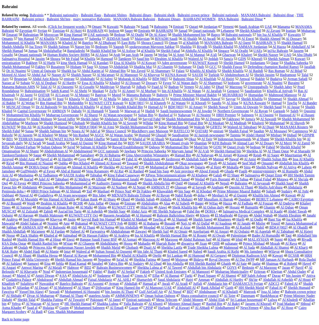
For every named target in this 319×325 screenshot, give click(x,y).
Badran (173, 87)
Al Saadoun (223, 223)
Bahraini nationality (64, 15)
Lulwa (272, 300)
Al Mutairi (82, 95)
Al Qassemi (65, 87)
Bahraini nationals (225, 15)
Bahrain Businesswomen (114, 267)
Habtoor (73, 267)
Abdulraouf (45, 280)
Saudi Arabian (249, 27)
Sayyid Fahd (151, 119)
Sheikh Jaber (89, 119)
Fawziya (8, 292)
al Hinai (55, 239)
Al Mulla (109, 99)
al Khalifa (148, 51)
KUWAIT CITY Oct (83, 215)
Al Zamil (303, 143)
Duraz (276, 275)
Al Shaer (84, 288)
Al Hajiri (227, 79)
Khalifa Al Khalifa (203, 71)
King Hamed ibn (128, 288)
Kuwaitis (294, 35)
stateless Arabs (99, 296)
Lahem (307, 167)
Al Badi (37, 312)
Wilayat (274, 251)
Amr (66, 223)
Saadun (259, 131)
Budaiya (276, 79)
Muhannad (277, 123)
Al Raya (291, 243)
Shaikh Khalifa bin (103, 123)
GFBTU (216, 127)
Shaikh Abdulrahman (159, 163)
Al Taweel (174, 267)
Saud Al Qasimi (81, 143)
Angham (217, 187)
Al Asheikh (95, 211)
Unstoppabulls (258, 87)
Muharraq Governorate (62, 115)
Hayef (306, 263)
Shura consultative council (200, 296)
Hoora (128, 243)
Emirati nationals (138, 300)
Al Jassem (25, 135)
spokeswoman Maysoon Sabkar (152, 47)
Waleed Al (195, 59)
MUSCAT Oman (18, 107)
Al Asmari (129, 239)
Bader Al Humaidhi (266, 235)
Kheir (292, 239)
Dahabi (76, 111)
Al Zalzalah (29, 211)
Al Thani (88, 227)
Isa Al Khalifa (145, 235)
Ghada (229, 171)
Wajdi (31, 203)
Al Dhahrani (107, 43)
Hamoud (107, 59)
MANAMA (48, 43)
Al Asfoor (128, 51)
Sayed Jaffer (66, 119)
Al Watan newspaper (118, 115)
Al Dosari (41, 288)
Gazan (133, 308)
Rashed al (165, 115)
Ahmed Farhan (25, 147)
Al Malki (86, 207)
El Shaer (233, 175)
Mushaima (25, 175)
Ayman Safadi (297, 79)
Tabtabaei (62, 179)
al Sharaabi (302, 151)
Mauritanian (293, 155)
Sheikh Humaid (299, 288)
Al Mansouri (129, 75)
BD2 (87, 267)
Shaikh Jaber (283, 87)
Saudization (253, 91)
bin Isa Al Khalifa (270, 35)
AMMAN (59, 111)
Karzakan (176, 139)
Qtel (5, 183)
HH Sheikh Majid (251, 288)
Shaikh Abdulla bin (156, 183)
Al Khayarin (29, 271)
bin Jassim (293, 275)
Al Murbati (148, 91)
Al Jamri (114, 300)
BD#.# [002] (278, 227)
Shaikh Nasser (81, 75)
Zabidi (48, 211)
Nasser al (8, 83)
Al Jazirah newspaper (209, 135)
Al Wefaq (28, 103)
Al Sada (249, 247)
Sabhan (11, 227)
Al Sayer (52, 304)
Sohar (162, 127)
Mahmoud (231, 247)
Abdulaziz (295, 187)
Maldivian (107, 87)
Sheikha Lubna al (149, 267)
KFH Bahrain (222, 143)
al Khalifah (191, 43)
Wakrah (199, 127)
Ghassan (181, 187)
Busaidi (170, 223)
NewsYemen (249, 308)
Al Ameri (128, 91)
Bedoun (119, 35)
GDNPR (308, 135)
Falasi (180, 71)
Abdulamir (29, 187)
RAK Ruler (10, 251)
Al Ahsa (232, 103)
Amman (204, 280)
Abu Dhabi (304, 55)
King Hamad (73, 35)
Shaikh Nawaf (210, 99)
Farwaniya (97, 231)
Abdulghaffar (52, 51)
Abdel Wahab (263, 215)
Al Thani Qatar (278, 151)
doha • (202, 195)
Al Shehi (80, 91)
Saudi (145, 27)
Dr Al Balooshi (46, 107)
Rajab (257, 155)
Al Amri (178, 55)
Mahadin (144, 243)
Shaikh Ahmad (298, 99)
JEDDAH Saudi (117, 39)
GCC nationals (108, 151)
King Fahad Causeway (124, 175)
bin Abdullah (129, 227)
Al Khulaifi (230, 292)
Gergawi (233, 91)
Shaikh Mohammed (296, 119)
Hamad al (150, 284)
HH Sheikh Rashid (202, 263)
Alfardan (23, 288)
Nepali (224, 183)
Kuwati (242, 155)
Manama (283, 27)
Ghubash (78, 123)
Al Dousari (213, 119)
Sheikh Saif (160, 231)
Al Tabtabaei (285, 231)
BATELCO (182, 131)
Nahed (197, 251)
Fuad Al (157, 87)
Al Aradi (181, 284)
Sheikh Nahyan (267, 167)
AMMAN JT (160, 187)
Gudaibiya (45, 195)
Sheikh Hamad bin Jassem (73, 259)
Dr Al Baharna (109, 155)
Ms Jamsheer (253, 251)
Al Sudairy (136, 263)
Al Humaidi (95, 111)
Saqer (129, 31)
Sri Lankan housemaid (246, 300)
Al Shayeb (297, 123)
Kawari (277, 255)
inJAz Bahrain (278, 51)
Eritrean (260, 271)
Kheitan (276, 271)
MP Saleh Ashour (253, 275)
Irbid (239, 239)
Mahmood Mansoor (283, 95)
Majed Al (23, 275)
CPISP (148, 308)
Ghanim (269, 207)
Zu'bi (113, 91)
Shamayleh (144, 280)
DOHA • (211, 211)
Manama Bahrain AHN (18, 87)
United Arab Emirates (171, 271)
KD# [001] (136, 103)
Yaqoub (118, 47)
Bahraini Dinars (169, 19)
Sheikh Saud (272, 107)
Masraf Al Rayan (75, 255)
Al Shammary (161, 71)
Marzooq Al (151, 239)
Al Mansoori (201, 271)
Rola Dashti (307, 259)
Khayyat (56, 219)
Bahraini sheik (164, 15)
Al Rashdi (256, 71)
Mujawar (181, 259)
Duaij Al (150, 247)
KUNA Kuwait (176, 75)
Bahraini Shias (183, 79)
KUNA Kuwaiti (254, 103)
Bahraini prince (33, 19)
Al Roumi (199, 235)
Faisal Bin (195, 123)
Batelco (87, 43)
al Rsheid (290, 263)
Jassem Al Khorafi (258, 304)
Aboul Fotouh (209, 171)
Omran (114, 203)
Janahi (311, 215)
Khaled (115, 83)
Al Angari (9, 267)
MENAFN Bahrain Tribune (131, 195)
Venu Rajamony (97, 171)
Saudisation (180, 135)
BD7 (190, 292)
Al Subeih (182, 203)
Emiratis (144, 31)
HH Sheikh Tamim (301, 175)
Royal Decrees (219, 259)
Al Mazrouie (97, 187)
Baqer (199, 203)
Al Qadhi (256, 219)
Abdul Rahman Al (152, 99)
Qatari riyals (236, 147)
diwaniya (187, 243)
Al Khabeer (199, 175)
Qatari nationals (204, 31)
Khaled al (51, 235)
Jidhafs (141, 87)
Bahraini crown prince (193, 15)
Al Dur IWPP (245, 259)
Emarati (12, 35)
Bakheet (32, 63)
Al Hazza (279, 47)
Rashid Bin (214, 304)
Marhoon (31, 123)
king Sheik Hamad (74, 63)
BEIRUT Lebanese (269, 199)
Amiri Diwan (44, 275)
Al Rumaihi (290, 171)
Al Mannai (197, 55)
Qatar (274, 63)
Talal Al (46, 87)
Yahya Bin (115, 263)
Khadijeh (8, 284)
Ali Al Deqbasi (46, 83)
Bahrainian (31, 35)
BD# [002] (160, 79)
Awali (166, 284)
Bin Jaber (99, 195)
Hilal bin (146, 207)
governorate (253, 83)
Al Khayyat (151, 75)
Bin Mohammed (70, 187)
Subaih (271, 191)
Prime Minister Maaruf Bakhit (239, 191)
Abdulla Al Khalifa (199, 51)
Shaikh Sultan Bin (274, 159)
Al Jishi (303, 191)
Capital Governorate (31, 111)
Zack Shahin (29, 235)
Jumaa (33, 51)
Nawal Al (26, 195)
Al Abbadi (202, 308)
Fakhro (40, 67)
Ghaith (226, 263)
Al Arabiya (121, 235)
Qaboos (154, 147)
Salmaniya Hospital (16, 59)
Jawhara (130, 151)
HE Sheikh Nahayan (167, 211)
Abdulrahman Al (56, 151)
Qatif (179, 183)
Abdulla (165, 199)
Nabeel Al (77, 231)
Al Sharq (109, 199)
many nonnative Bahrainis (92, 19)
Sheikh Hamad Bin (173, 235)
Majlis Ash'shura (270, 187)
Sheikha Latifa (171, 247)
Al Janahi (244, 223)
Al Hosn (287, 308)
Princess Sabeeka (153, 151)
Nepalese (104, 259)
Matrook (249, 292)
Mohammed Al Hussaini (82, 292)
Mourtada (44, 207)
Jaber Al (127, 99)
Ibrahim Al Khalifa (54, 203)
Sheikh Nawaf (218, 107)
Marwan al (132, 111)
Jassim (40, 59)
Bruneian (20, 79)
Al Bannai (172, 275)
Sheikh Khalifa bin (288, 139)
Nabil (260, 227)
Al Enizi (114, 159)
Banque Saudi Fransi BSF (98, 239)
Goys (82, 159)
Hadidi (150, 111)
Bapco (215, 35)
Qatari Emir (273, 175)
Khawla (74, 99)
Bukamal (81, 223)
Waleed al (83, 251)
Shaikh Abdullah (14, 231)
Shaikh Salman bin (52, 131)
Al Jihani (24, 255)
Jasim (72, 219)
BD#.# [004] (88, 127)
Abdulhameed (225, 308)
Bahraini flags (91, 15)
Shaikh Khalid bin (103, 51)
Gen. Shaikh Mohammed (66, 312)
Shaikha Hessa (47, 255)
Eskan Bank (89, 199)
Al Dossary (294, 39)
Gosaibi (7, 55)
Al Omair (181, 231)
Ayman (114, 284)
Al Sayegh (130, 123)
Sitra (247, 167)
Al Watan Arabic (121, 135)
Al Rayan (261, 111)
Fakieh (145, 271)
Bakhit (260, 79)
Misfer (260, 223)
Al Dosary (266, 143)
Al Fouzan (265, 203)
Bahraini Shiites (115, 15)
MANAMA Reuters (294, 127)
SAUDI (197, 75)
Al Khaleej (45, 135)
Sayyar (231, 99)
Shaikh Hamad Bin (30, 239)
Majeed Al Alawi (14, 75)
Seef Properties (34, 219)
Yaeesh (114, 111)
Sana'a (228, 59)
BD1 (9, 139)
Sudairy (286, 191)
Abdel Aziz (27, 159)
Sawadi (54, 292)
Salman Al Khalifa (93, 147)
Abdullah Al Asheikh (278, 280)
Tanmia (235, 135)
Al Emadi (117, 308)
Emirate (130, 203)
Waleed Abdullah (182, 99)
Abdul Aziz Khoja (45, 79)
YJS (141, 167)
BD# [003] (176, 107)
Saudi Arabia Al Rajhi (223, 251)
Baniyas (101, 95)
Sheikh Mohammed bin (136, 127)
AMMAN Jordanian (252, 47)
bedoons (234, 83)
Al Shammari (212, 83)
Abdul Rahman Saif (197, 239)
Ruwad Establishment (128, 147)
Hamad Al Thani (71, 296)
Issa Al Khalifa (303, 159)
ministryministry (265, 171)
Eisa (47, 263)
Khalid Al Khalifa (134, 255)
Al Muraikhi (29, 199)
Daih (200, 67)
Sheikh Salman (278, 59)
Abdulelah (120, 67)
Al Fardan (58, 231)
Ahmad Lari (245, 143)
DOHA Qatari (39, 167)
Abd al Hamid (70, 171)
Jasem (148, 55)
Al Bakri (233, 304)
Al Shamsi (228, 275)
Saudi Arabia (55, 143)
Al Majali (55, 267)
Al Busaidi (13, 203)
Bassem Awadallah (116, 215)
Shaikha (186, 47)
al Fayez (49, 171)
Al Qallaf (203, 223)
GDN (242, 59)
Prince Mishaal (253, 243)
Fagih (243, 171)
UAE (268, 27)
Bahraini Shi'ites (58, 19)
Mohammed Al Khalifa (18, 43)
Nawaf (234, 159)
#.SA (63, 275)
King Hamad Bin (170, 123)
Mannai (218, 159)
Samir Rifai (118, 139)
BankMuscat (269, 296)
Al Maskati (216, 123)
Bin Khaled (81, 163)
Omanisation (11, 151)
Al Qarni (244, 43)
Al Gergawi (218, 255)
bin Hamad (26, 39)
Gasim (64, 308)
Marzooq (171, 239)
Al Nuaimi (275, 83)
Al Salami (229, 163)
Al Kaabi (276, 211)
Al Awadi (209, 39)
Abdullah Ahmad (70, 280)
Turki (188, 275)
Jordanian (211, 27)
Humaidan (255, 95)
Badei (112, 271)
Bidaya (198, 259)
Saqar (37, 155)
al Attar (185, 227)
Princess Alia (42, 247)
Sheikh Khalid (290, 147)
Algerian (60, 167)
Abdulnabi (87, 79)
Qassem (48, 187)
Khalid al (139, 139)
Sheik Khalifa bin (185, 207)
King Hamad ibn (111, 143)
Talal (304, 75)
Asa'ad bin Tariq (70, 211)
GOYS (232, 267)
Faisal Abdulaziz (100, 280)
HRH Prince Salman (45, 191)
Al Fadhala (245, 203)
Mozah (275, 243)
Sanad (183, 31)
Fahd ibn (193, 211)
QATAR (44, 95)
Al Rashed (136, 171)
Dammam (248, 296)
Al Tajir (206, 139)
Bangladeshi (76, 51)
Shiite (102, 207)
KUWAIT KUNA (61, 139)
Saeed (165, 259)
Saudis (216, 103)
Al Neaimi (203, 115)
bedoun (255, 147)
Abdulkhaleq (109, 243)
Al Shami (32, 151)
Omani (97, 27)
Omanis (7, 39)
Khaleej (246, 55)
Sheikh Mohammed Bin (213, 227)
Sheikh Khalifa (251, 99)
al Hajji (105, 107)
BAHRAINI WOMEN (199, 19)
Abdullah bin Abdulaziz (204, 267)
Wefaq (162, 55)
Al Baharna (151, 223)
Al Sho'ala (301, 179)
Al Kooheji (45, 127)
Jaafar (256, 263)
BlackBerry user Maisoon (149, 131)
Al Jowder (204, 111)
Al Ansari (196, 107)
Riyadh (202, 47)
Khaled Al (69, 43)
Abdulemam (151, 159)
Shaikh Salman (58, 47)
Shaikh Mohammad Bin (183, 119)
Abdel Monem (193, 300)
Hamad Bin (183, 155)
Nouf (46, 271)
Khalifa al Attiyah (280, 91)
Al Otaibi (137, 35)
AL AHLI (124, 280)
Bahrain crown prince (300, 292)
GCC (213, 67)
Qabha (63, 163)
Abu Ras (270, 308)
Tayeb (212, 163)
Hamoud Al (287, 115)
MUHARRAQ (232, 95)
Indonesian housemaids (234, 139)
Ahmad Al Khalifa (85, 167)
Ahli (74, 227)
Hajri (189, 280)
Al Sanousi (24, 207)
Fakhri (97, 271)
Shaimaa (272, 263)
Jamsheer (8, 171)
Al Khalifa (47, 39)
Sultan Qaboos (51, 147)
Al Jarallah (214, 91)
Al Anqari (222, 231)
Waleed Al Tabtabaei (242, 127)
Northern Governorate (233, 111)
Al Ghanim (165, 67)
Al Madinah (238, 123)
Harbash (164, 308)
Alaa (166, 203)
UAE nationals (98, 35)
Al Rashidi (243, 227)
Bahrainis (36, 15)
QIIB (216, 243)
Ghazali (161, 135)
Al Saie (241, 263)
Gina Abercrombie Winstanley (147, 155)
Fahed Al (291, 284)
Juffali (197, 284)
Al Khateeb (158, 103)
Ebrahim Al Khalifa (168, 59)
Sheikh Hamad (12, 51)
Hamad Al (155, 107)
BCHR (78, 203)
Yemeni (228, 27)
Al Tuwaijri (76, 300)
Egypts (243, 215)
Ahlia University (37, 259)
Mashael (103, 191)
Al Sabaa (241, 179)
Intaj (67, 251)
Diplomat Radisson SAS (249, 255)
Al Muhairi (185, 199)
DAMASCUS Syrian (248, 284)
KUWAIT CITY (123, 207)
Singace (223, 51)
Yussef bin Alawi (31, 292)
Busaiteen (58, 67)
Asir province (184, 171)
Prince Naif (123, 191)
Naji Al (186, 223)
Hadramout (288, 75)
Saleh (294, 111)
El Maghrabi (224, 215)
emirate (69, 79)
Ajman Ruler (65, 207)
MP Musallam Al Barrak (215, 199)
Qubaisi (7, 215)
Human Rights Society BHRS (68, 55)
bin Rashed (81, 135)
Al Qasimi (266, 115)
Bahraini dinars (140, 15)
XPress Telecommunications (165, 175)
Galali (217, 175)
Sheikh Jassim (264, 75)
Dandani (244, 199)
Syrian (42, 31)
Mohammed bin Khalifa (23, 115)
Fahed (270, 147)
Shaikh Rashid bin (45, 243)
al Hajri (215, 167)
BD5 (131, 143)
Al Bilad (296, 71)
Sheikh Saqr (117, 211)
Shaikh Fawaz (232, 67)
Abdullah (130, 284)
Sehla (60, 263)
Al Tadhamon (48, 175)
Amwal (244, 79)
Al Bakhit (9, 103)
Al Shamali (179, 219)
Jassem (299, 51)
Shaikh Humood (55, 123)
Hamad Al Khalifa (201, 183)
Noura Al (78, 131)
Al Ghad (155, 263)
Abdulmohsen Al (236, 75)
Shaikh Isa (68, 71)
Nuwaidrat (46, 284)
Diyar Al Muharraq (40, 296)
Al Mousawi (278, 131)
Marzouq (235, 87)
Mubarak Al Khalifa (132, 79)
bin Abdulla (175, 263)
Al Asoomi (96, 284)
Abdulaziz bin (217, 284)
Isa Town (35, 47)
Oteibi (156, 255)
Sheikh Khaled (250, 31)
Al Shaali (157, 139)
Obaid (125, 199)
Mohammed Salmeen (89, 308)
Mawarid (8, 223)
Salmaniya (252, 175)
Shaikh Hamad (292, 43)
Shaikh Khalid (223, 47)
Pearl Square (207, 275)
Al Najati (139, 187)
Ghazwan (229, 55)
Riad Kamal (77, 263)
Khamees (224, 219)
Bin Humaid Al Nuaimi (36, 163)
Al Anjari (225, 155)
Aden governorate (174, 63)
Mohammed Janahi (125, 179)
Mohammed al (80, 183)
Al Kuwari (148, 63)
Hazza (227, 203)
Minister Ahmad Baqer (184, 304)
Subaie (25, 83)
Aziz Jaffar (96, 203)
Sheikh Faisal (170, 51)
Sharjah (125, 87)
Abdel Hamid (255, 135)
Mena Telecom (166, 300)
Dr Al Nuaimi (16, 71)
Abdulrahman (120, 231)
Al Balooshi (56, 227)
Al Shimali (73, 191)
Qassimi (309, 111)
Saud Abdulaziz (169, 280)
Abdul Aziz (139, 211)
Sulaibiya (27, 284)
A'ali (213, 55)
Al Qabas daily (213, 207)
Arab (116, 55)
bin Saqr (184, 191)
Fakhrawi (233, 119)
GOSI (217, 147)
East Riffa (128, 43)
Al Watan (194, 91)
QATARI (201, 131)
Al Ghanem (86, 243)
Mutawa (282, 179)
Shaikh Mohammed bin (189, 35)
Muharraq (308, 31)
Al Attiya (289, 167)
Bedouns (101, 47)
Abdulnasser (208, 292)
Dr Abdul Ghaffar (92, 139)
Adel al (95, 131)
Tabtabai (96, 175)
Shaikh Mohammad (16, 67)
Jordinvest (172, 159)
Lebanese (227, 31)
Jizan (203, 243)
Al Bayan (163, 195)
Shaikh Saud (284, 183)
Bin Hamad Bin (51, 103)
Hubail (292, 135)
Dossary (151, 83)
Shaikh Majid (110, 247)
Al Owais (219, 235)
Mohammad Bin (176, 147)
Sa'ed (71, 147)
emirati (218, 131)
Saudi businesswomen (176, 111)
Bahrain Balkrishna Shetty (176, 215)
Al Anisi (250, 159)
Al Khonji (155, 304)
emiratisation (11, 63)
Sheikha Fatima (144, 259)
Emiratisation (15, 119)
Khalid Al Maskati (134, 219)
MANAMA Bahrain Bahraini (134, 19)
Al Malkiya (82, 179)
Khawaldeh (165, 191)
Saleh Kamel (60, 91)
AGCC (99, 135)
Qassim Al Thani (241, 187)
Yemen (189, 87)
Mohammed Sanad (176, 179)
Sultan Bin (145, 115)
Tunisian (58, 31)
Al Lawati (62, 95)
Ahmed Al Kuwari (108, 163)
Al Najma (107, 227)
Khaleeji (258, 123)
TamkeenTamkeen (15, 155)
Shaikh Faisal (238, 131)
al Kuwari (182, 308)
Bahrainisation (35, 91)
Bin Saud (122, 275)
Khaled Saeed (177, 251)
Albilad (100, 179)
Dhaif (220, 87)
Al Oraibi (241, 51)
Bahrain (129, 27)
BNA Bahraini (228, 19)
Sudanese (104, 275)
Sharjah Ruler (166, 243)
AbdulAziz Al (82, 275)
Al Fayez (19, 183)
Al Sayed (126, 167)
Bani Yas (274, 219)
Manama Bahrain (138, 95)
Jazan (286, 267)
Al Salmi (106, 79)
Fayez (167, 83)
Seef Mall (249, 163)
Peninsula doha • (14, 191)
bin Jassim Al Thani (119, 292)
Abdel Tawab (297, 211)
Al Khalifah (207, 79)
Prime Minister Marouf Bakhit (195, 95)
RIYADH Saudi (166, 39)
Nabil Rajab (183, 195)
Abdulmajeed (82, 151)
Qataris (200, 167)
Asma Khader (11, 308)
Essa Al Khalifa (93, 83)
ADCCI (273, 284)
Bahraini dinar (283, 15)
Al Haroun (25, 215)
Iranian (291, 31)
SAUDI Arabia (74, 175)
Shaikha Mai (143, 67)
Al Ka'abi (44, 99)
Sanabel (97, 263)
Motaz (63, 135)
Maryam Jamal (182, 151)
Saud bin (143, 59)
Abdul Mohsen (41, 119)
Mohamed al (159, 167)
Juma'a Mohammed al (301, 223)
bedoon (114, 31)
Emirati (178, 27)
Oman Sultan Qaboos (160, 296)
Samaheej (87, 155)
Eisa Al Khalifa (125, 63)
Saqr (90, 67)
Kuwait (290, 195)
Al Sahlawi (14, 263)
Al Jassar (293, 107)
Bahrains (241, 183)
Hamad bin (66, 127)
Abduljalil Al (186, 288)
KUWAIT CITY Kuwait (106, 103)
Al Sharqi (91, 115)
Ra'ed (10, 163)
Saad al (32, 308)
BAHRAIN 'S (266, 43)
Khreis (204, 215)
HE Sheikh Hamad (78, 304)
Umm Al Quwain (246, 107)
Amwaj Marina (32, 267)
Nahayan (184, 115)
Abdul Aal (38, 75)
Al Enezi (247, 39)
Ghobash (132, 247)
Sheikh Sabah (145, 199)
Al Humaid (143, 215)
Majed (116, 95)
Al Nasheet (119, 187)
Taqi (288, 235)
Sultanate (185, 67)
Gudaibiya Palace (18, 280)
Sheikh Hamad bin (227, 151)
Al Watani (178, 103)
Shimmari (275, 99)
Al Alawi (101, 55)
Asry (5, 79)
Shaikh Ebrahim (289, 215)
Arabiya (12, 219)
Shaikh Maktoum (51, 215)
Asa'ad (28, 179)
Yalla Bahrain (133, 304)
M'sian (68, 243)
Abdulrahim (149, 203)
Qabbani (8, 195)
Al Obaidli (300, 227)
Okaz (192, 139)
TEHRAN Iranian (31, 139)
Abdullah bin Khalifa (294, 163)
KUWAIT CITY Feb (108, 223)
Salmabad (70, 235)
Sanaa (29, 131)
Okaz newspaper (191, 163)
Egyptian (25, 31)
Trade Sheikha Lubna (203, 247)
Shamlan (200, 143)
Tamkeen (124, 59)
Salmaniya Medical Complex (243, 211)
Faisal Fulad (262, 179)
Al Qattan (168, 227)
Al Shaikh (190, 39)
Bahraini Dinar (252, 19)
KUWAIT (9, 127)
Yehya (16, 304)
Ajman (103, 67)
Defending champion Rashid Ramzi (273, 67)
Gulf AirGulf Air (151, 292)
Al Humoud (196, 255)
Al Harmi (223, 239)
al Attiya (12, 179)
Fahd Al (131, 159)
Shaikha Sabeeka (296, 63)
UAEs (257, 51)
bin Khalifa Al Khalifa (79, 107)
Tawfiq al (159, 219)
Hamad (276, 103)
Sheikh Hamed (234, 63)
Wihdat (148, 123)
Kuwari (300, 59)
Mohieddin (75, 103)
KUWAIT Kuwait (205, 63)
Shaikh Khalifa (232, 71)
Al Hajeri (306, 231)
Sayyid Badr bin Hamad (98, 219)
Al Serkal (128, 271)
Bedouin (248, 267)
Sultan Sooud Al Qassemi (113, 251)
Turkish (213, 75)
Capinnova (300, 131)
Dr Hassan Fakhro (95, 235)
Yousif (275, 223)
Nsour (10, 235)
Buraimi (294, 83)
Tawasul (132, 163)
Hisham (75, 67)
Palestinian (239, 235)
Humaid (144, 135)
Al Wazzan (33, 304)
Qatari (193, 27)
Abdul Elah (217, 300)
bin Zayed (138, 71)
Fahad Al (275, 288)
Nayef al (46, 159)
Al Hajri (76, 31)
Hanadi (132, 183)
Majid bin (201, 147)
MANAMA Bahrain (218, 43)
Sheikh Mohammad (61, 155)
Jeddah (213, 59)
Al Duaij (268, 127)
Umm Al (141, 275)
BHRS (132, 223)
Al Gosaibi (86, 87)
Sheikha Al (254, 151)
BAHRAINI (164, 31)
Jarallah (309, 67)
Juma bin (150, 179)
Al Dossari (132, 83)
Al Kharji (301, 247)
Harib (240, 219)
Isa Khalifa (294, 219)
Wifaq (213, 203)
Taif (89, 191)
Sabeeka (95, 39)
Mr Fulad (72, 59)
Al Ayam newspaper (72, 195)
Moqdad (149, 227)
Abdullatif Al (300, 47)
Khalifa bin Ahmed (266, 195)
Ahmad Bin (117, 71)
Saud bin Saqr (159, 171)
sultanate (231, 243)
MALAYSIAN (258, 239)
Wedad (200, 179)
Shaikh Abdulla (13, 47)
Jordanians (257, 63)
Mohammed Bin (104, 255)
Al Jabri (205, 87)
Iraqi (60, 99)
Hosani (235, 207)
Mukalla (233, 167)
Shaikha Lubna (107, 304)
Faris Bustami (220, 179)
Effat (156, 275)
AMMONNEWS (127, 296)
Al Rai (118, 171)
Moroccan (51, 35)
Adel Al (44, 179)
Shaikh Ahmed (270, 39)
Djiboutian (103, 288)
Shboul (305, 304)
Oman (173, 43)
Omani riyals (179, 143)
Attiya (310, 275)
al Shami (263, 139)
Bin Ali (26, 127)
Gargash (279, 111)
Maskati (98, 91)
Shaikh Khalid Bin (129, 107)
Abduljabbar (11, 123)
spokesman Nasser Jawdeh (76, 247)
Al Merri (285, 143)
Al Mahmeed (63, 288)
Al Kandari (101, 63)
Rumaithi (251, 207)
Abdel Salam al (31, 223)
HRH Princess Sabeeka (48, 183)
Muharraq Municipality (232, 271)
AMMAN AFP (32, 227)
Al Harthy (69, 83)
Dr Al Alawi (158, 35)
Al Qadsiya (286, 203)
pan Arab (132, 55)
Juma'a (250, 119)
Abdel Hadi (31, 251)
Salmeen (247, 115)
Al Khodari (204, 191)
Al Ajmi (108, 127)
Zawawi (141, 231)
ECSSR (293, 255)
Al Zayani (273, 31)
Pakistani (96, 300)
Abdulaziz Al (113, 119)
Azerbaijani (201, 231)
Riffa (5, 147)
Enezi (70, 239)
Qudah (23, 247)
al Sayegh (199, 187)
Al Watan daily (187, 83)
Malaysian (142, 39)
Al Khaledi (290, 300)
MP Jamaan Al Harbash (277, 259)
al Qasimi (240, 195)
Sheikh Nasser (268, 55)
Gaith (229, 288)
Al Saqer (273, 155)
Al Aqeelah (263, 231)
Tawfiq (292, 103)
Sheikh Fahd (11, 131)
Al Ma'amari (106, 75)
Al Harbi (49, 63)
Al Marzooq (268, 267)
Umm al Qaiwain (43, 71)
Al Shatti (91, 99)
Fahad (132, 119)
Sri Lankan (175, 255)
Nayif (299, 267)
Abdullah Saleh (196, 159)
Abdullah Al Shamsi (274, 247)
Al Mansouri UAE (158, 288)
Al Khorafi (198, 103)
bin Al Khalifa (172, 91)
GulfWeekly (29, 171)
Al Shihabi (13, 296)
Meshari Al (220, 195)
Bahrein (162, 95)
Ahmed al (26, 99)
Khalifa (90, 59)
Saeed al (97, 159)
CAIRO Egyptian (301, 199)
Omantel (267, 163)
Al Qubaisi (241, 231)
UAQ (287, 55)
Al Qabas (287, 207)
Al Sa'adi (34, 143)
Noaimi (52, 223)
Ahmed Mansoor (72, 39)
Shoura (55, 59)
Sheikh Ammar (12, 167)
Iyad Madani (286, 304)
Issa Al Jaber (270, 292)
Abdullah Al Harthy (229, 280)
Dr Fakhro (144, 191)
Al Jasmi (26, 95)
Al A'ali (203, 151)
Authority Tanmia (108, 183)
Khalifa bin (181, 167)
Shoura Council (152, 43)
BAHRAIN (95, 31)
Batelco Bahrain (71, 284)
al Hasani (307, 115)
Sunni (278, 239)
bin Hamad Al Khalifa (59, 199)
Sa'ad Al (122, 259)
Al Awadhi (228, 39)
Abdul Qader (296, 271)
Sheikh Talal (26, 300)
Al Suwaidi (268, 119)
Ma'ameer (38, 231)
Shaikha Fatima (52, 300)
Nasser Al (59, 75)
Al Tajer (229, 296)
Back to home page (15, 319)
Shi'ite (253, 280)
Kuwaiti (113, 27)
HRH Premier (226, 115)
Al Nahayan (204, 155)
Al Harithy (65, 159)
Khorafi (256, 59)
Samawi (33, 263)
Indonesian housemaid (71, 271)
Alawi (162, 207)
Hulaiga (48, 308)
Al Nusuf (174, 292)
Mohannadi (180, 127)
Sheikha (109, 167)
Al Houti (304, 280)
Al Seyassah (261, 183)
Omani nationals (30, 55)
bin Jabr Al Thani (149, 251)
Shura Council (116, 131)
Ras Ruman (276, 71)
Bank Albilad (210, 288)
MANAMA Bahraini (256, 15)
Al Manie (52, 251)
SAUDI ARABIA (152, 143)
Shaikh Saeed (202, 219)
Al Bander (309, 103)
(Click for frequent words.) (67, 27)
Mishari (276, 135)
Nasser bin (82, 47)
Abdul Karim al (92, 71)
